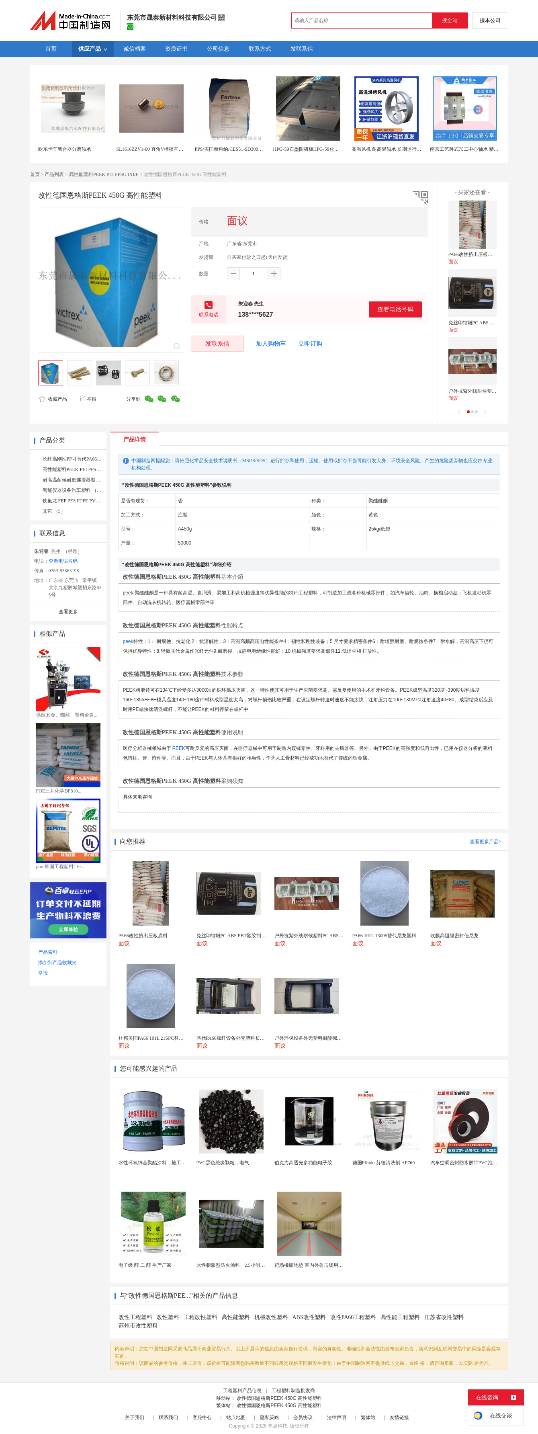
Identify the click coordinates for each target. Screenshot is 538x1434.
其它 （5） (54, 511)
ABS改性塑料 (309, 1317)
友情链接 (399, 1417)
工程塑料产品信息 (242, 1390)
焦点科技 (277, 1426)
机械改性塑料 (271, 1317)
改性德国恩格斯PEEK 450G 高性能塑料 (279, 1398)
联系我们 (168, 1417)
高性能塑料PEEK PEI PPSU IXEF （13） (85, 469)
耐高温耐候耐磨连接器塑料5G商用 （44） (87, 480)
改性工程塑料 (135, 1317)
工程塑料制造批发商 (293, 1390)
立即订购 (310, 343)
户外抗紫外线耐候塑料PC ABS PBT (485, 391)
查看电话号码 (395, 309)
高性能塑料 (236, 1317)
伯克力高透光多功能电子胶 (303, 1163)
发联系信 (217, 343)
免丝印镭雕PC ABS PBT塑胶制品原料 (488, 323)
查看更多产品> (485, 841)
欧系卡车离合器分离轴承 (64, 149)
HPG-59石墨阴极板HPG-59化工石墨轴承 (315, 149)
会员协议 (303, 1417)
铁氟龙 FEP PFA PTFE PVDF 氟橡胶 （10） (88, 501)
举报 (87, 399)
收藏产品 (53, 399)
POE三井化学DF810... (59, 791)
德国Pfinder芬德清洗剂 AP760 (383, 1163)
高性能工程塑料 (400, 1317)
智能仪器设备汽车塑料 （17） (74, 490)
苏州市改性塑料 (138, 1326)
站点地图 (235, 1417)
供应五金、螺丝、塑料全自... (67, 715)
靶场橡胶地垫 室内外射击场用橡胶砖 (313, 1265)
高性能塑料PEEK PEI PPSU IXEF (103, 174)
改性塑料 (168, 1317)
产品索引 (47, 952)
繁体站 (368, 1417)
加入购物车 (271, 343)
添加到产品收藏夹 (57, 962)
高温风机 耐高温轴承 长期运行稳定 (389, 149)
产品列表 (54, 174)
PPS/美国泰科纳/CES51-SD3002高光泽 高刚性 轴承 (248, 149)
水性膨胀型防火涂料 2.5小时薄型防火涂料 (242, 1265)
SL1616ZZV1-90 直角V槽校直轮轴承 (155, 149)
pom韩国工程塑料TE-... (60, 866)
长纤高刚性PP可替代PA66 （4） (76, 459)
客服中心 (202, 1417)
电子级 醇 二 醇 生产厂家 (145, 1265)
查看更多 (68, 612)
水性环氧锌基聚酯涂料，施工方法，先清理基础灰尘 (174, 1163)
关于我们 (134, 1417)
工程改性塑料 (200, 1317)
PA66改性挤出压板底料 (472, 254)
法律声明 (336, 1417)
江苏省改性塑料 (444, 1317)
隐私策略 (269, 1417)
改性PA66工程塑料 (353, 1317)
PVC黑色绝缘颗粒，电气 (222, 1163)
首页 (35, 174)
